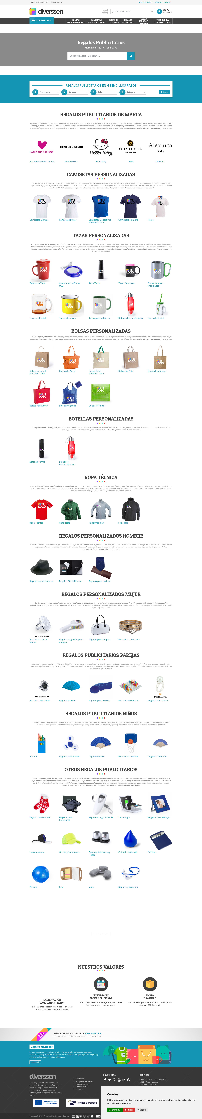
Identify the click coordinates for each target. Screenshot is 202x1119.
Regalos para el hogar (159, 817)
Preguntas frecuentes (84, 1081)
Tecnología (124, 817)
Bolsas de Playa (67, 370)
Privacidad (48, 1116)
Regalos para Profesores (66, 818)
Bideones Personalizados (67, 463)
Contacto (79, 1089)
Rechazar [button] (129, 1110)
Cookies (66, 1116)
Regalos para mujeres (100, 639)
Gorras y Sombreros (69, 852)
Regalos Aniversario (128, 700)
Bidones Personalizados (130, 317)
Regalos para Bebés (69, 756)
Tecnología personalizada (162, 21)
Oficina (151, 852)
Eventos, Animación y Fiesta (99, 853)
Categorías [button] (40, 20)
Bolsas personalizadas (76, 21)
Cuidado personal (127, 852)
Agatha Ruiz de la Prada (42, 161)
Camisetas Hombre (128, 219)
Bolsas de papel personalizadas (38, 372)
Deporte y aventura (128, 886)
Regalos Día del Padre (70, 581)
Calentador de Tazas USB (69, 284)
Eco (61, 886)
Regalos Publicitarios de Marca (101, 114)
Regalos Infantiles (127, 21)
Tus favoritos (145, 2)
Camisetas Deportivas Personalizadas (100, 221)
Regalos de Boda (67, 700)
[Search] (132, 11)
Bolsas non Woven (39, 405)
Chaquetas (64, 522)
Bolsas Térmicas (97, 405)
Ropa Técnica (36, 522)
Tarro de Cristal (156, 317)
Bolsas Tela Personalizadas (96, 372)
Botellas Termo (37, 461)
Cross (130, 161)
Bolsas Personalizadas (101, 331)
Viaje (91, 886)
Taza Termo (95, 283)
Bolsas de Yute (125, 370)
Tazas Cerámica (126, 283)
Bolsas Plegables (67, 405)
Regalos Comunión (157, 756)
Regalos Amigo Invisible (101, 817)
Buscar (164, 92)
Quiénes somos (82, 1086)
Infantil (33, 756)
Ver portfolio (35, 1062)
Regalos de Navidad (40, 817)
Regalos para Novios (99, 700)
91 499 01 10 (56, 2)
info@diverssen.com (39, 2)
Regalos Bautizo (97, 756)
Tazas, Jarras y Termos (144, 21)
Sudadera (123, 522)
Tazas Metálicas (67, 317)
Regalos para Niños (128, 756)
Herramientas (37, 852)
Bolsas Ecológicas (157, 370)
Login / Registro (163, 2)
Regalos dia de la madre (38, 641)
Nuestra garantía (83, 1084)
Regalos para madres (129, 639)
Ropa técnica (101, 477)
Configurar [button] (141, 1110)
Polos (151, 219)
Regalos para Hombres (41, 581)
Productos (80, 1078)
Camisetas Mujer (67, 219)
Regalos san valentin (40, 700)
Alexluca (160, 161)
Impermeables (96, 522)
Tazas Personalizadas (101, 235)
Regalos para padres (99, 581)
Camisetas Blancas (39, 219)
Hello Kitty (101, 161)
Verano (33, 886)
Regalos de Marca (114, 21)
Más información (101, 934)
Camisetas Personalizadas (96, 21)
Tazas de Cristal (38, 317)
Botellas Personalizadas (101, 418)
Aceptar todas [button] (115, 1110)
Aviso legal (57, 1116)
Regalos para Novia (158, 700)
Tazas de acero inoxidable (155, 284)
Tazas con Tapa (38, 283)
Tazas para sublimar (99, 317)
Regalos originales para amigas (71, 641)
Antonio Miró (71, 161)
